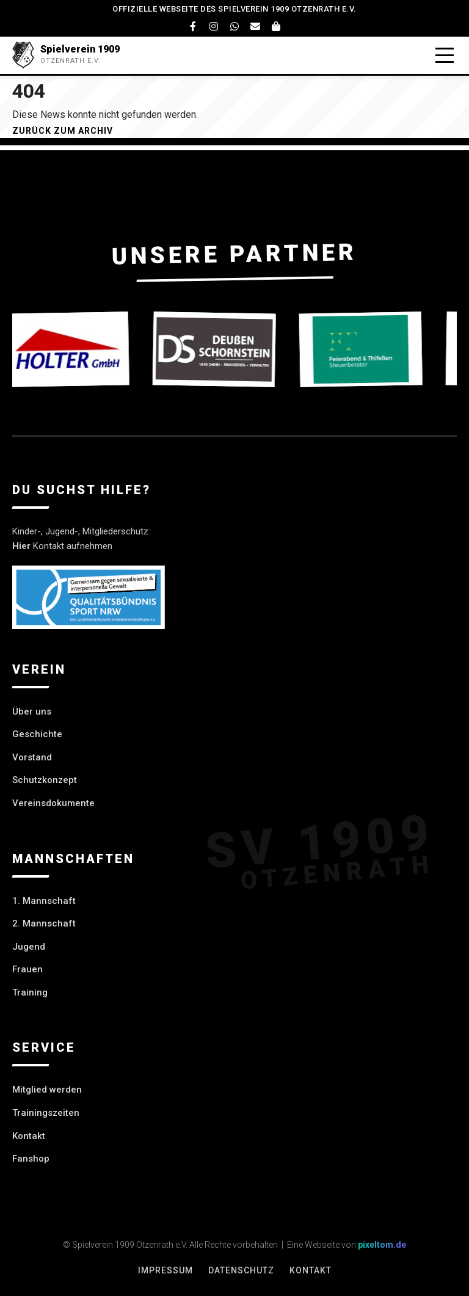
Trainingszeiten (45, 1112)
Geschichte (37, 734)
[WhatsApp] (234, 26)
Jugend (28, 946)
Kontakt (28, 1135)
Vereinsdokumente (53, 803)
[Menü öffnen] (444, 55)
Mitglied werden (47, 1089)
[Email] (255, 26)
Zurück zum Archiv (62, 131)
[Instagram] (213, 26)
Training (30, 992)
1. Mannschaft (44, 900)
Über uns (31, 711)
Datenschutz (241, 1270)
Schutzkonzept (44, 779)
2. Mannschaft (44, 923)
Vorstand (32, 757)
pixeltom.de (382, 1245)
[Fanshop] (276, 26)
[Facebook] (193, 26)
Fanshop (30, 1158)
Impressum (165, 1270)
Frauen (27, 969)
